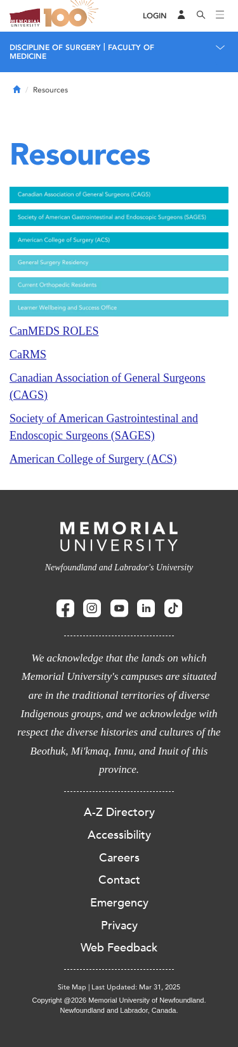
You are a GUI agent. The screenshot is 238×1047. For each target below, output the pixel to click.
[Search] (201, 15)
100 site (73, 16)
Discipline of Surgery (55, 47)
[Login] (155, 16)
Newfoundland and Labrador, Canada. (119, 1010)
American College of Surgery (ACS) (93, 459)
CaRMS (28, 354)
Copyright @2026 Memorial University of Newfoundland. (119, 1000)
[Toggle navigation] (220, 16)
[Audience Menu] (181, 15)
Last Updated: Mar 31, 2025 (135, 987)
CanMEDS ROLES (54, 331)
